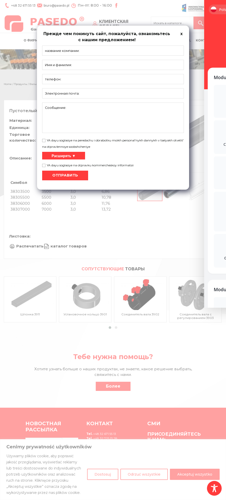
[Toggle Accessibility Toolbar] (214, 488)
